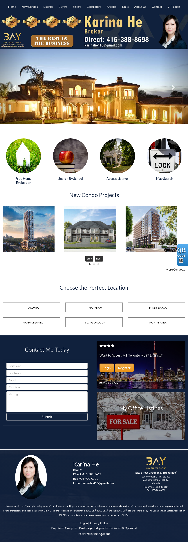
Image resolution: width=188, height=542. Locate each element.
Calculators (94, 6)
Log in (84, 523)
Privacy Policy (99, 523)
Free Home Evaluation (23, 180)
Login (107, 368)
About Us (140, 6)
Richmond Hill (33, 322)
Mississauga (158, 307)
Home (12, 6)
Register (124, 368)
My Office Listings (141, 408)
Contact (157, 6)
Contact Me (110, 383)
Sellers (77, 6)
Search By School (70, 178)
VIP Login (174, 6)
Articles (112, 6)
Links (125, 6)
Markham (95, 307)
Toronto (32, 307)
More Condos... (175, 269)
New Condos (29, 6)
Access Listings (117, 178)
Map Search (164, 178)
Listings (48, 6)
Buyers (63, 6)
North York (158, 322)
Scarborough (95, 322)
